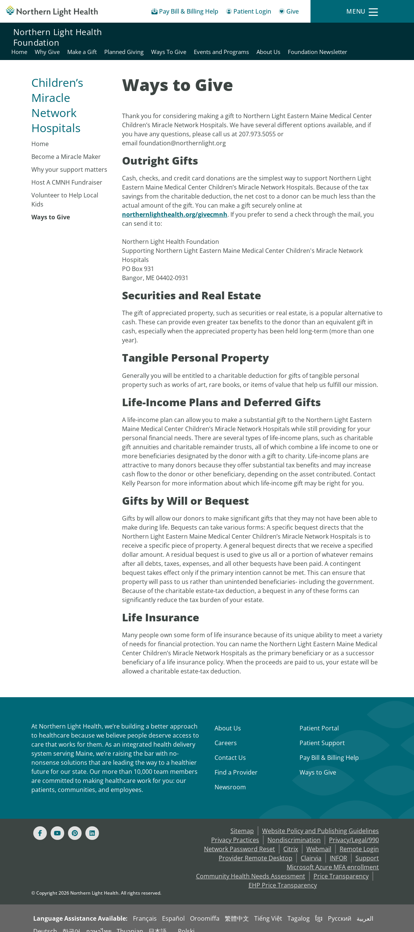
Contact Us (230, 748)
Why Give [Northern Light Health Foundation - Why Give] (198, 32)
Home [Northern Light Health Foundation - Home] (171, 32)
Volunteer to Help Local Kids (64, 190)
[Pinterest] (75, 824)
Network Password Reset (239, 840)
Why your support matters (69, 160)
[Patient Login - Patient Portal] (248, 12)
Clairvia (311, 849)
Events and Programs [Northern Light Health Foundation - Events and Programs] (372, 32)
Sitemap (242, 822)
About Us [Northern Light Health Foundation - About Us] (322, 41)
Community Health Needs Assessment (250, 867)
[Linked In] (92, 824)
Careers (226, 734)
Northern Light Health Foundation (57, 37)
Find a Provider (236, 763)
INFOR (338, 849)
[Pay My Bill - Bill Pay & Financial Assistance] (184, 12)
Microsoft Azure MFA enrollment (333, 858)
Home (40, 135)
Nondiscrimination (294, 831)
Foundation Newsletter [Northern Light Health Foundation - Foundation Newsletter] (370, 41)
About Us (228, 719)
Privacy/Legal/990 (354, 831)
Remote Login (359, 840)
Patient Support (322, 734)
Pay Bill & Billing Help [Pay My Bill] (329, 748)
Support (367, 849)
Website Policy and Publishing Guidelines (320, 822)
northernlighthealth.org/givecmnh (174, 205)
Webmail (318, 840)
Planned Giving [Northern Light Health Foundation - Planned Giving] (275, 32)
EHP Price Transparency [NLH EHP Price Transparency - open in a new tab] (283, 876)
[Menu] (362, 11)
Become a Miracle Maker (66, 147)
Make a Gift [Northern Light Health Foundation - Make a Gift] (233, 32)
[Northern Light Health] (52, 11)
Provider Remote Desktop (255, 849)
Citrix (290, 840)
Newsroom (230, 778)
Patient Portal (319, 719)
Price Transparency (341, 867)
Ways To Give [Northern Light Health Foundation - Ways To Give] (320, 32)
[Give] (289, 12)
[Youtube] (57, 824)
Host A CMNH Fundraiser (66, 173)
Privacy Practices (235, 831)
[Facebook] (40, 824)
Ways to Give (50, 208)
